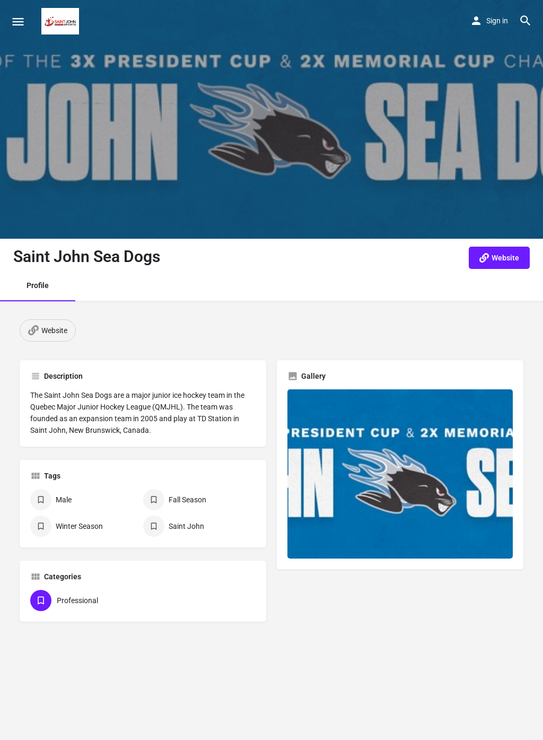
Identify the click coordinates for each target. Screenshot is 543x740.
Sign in (497, 20)
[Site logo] (61, 21)
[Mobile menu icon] (18, 21)
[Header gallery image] (271, 119)
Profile (38, 285)
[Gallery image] (400, 474)
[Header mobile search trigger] (525, 21)
